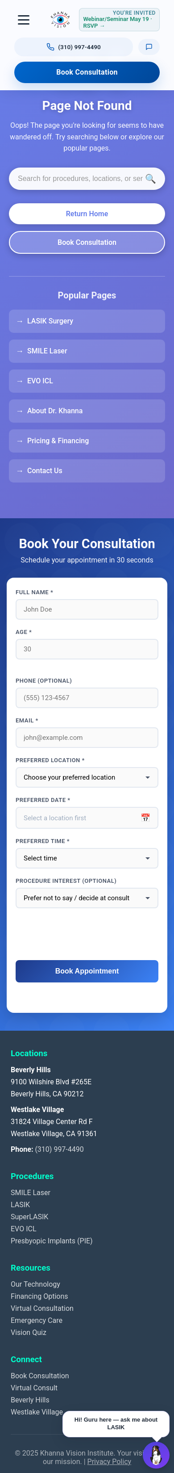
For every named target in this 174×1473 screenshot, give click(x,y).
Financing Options (39, 1296)
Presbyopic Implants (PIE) (52, 1241)
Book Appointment (87, 971)
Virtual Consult (34, 1388)
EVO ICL (40, 381)
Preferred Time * (43, 841)
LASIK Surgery (50, 321)
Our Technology (35, 1284)
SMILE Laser (47, 351)
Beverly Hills (30, 1400)
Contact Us (44, 470)
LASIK (20, 1204)
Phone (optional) (44, 680)
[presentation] (87, 934)
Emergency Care (36, 1320)
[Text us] (149, 47)
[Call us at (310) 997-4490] (73, 47)
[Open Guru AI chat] (156, 1455)
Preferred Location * (50, 760)
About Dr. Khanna (55, 411)
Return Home (87, 214)
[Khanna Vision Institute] (60, 19)
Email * (27, 720)
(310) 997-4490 (59, 1149)
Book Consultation (87, 72)
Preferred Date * (43, 800)
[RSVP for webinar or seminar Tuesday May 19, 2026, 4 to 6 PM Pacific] (119, 19)
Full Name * (34, 592)
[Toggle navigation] (24, 19)
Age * (24, 632)
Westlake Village (37, 1412)
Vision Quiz (28, 1332)
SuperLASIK (29, 1217)
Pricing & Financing (58, 440)
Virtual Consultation (42, 1308)
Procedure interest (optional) (66, 880)
